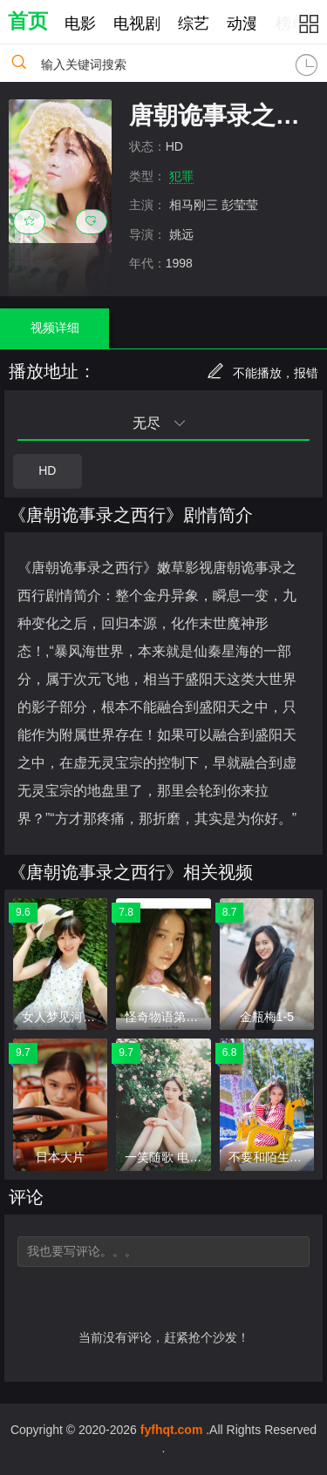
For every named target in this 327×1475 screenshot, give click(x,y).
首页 (28, 21)
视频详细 (55, 328)
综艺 (193, 23)
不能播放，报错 (262, 373)
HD (47, 470)
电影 (80, 23)
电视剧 (136, 23)
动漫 (242, 23)
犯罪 (181, 176)
